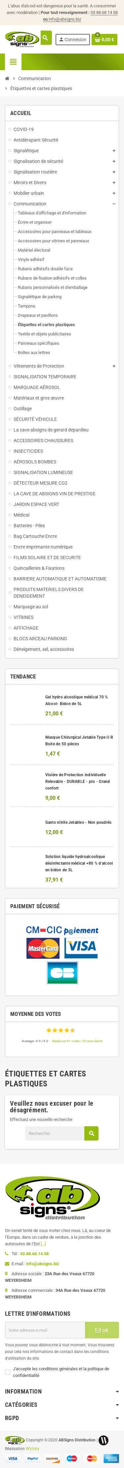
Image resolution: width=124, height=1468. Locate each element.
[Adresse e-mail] (45, 1330)
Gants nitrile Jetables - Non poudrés (78, 822)
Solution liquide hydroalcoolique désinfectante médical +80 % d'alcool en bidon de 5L (79, 863)
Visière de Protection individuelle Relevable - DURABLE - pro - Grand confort (77, 782)
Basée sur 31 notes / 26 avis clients (77, 1041)
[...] (43, 1243)
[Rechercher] (61, 1133)
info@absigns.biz (65, 19)
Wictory (32, 1448)
